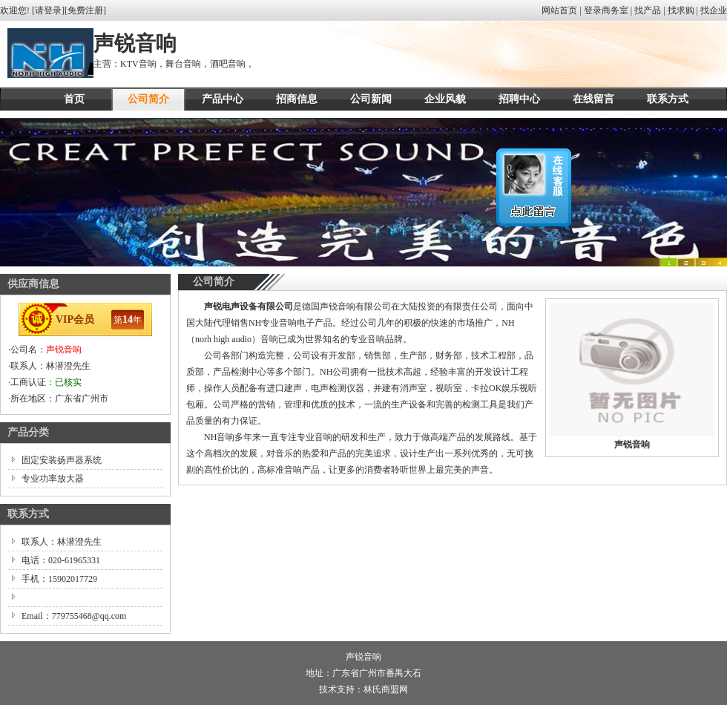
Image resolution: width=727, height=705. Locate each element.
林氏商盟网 (386, 689)
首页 (74, 99)
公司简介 (148, 99)
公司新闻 (371, 99)
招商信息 (297, 99)
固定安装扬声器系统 (62, 460)
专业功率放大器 (53, 478)
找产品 (647, 10)
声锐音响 (64, 349)
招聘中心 (519, 99)
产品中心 (222, 99)
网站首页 (559, 10)
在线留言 (593, 99)
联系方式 (667, 99)
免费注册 (85, 10)
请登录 (48, 10)
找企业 (713, 10)
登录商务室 (606, 10)
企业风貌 (445, 99)
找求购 (681, 10)
